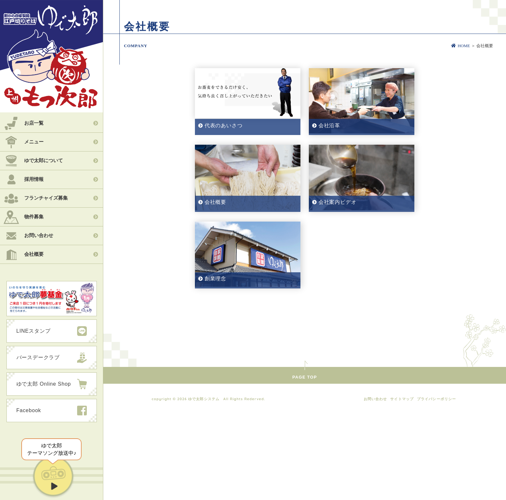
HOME (460, 45)
